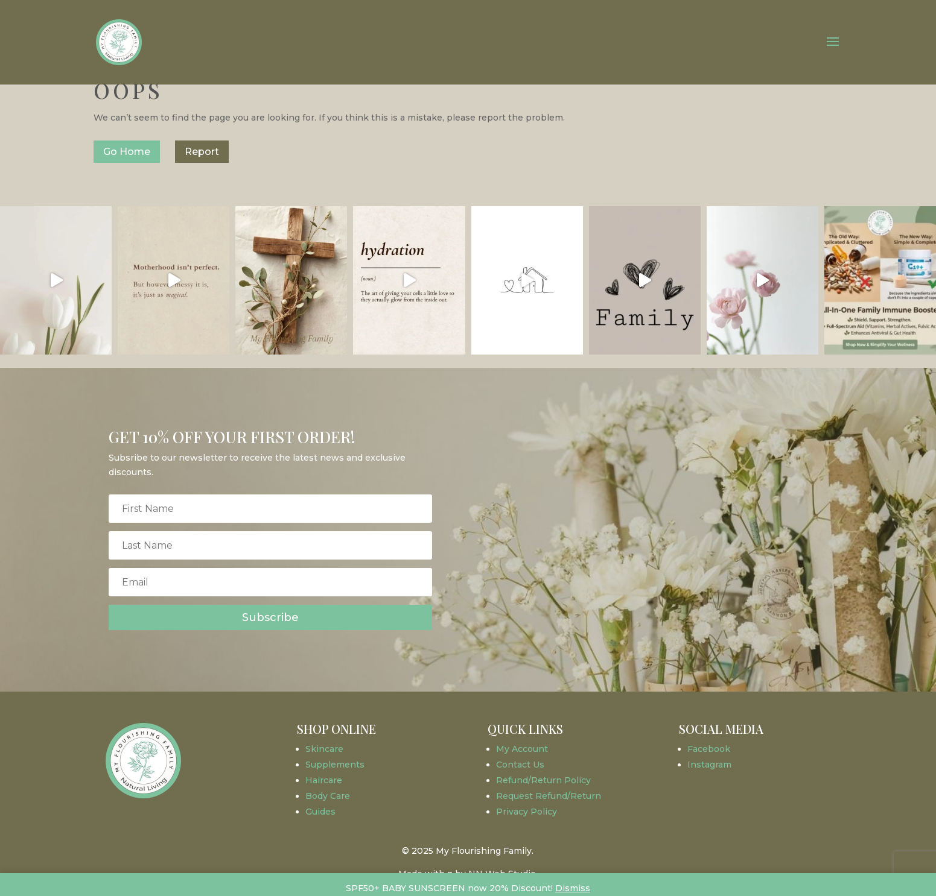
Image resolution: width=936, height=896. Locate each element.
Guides (320, 811)
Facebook (708, 748)
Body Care (327, 795)
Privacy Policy (526, 811)
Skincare (324, 748)
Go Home (126, 151)
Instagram (709, 764)
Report (202, 151)
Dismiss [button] (572, 888)
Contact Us (520, 764)
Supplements (335, 764)
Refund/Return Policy (543, 780)
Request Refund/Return (548, 795)
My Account (522, 748)
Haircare (323, 780)
